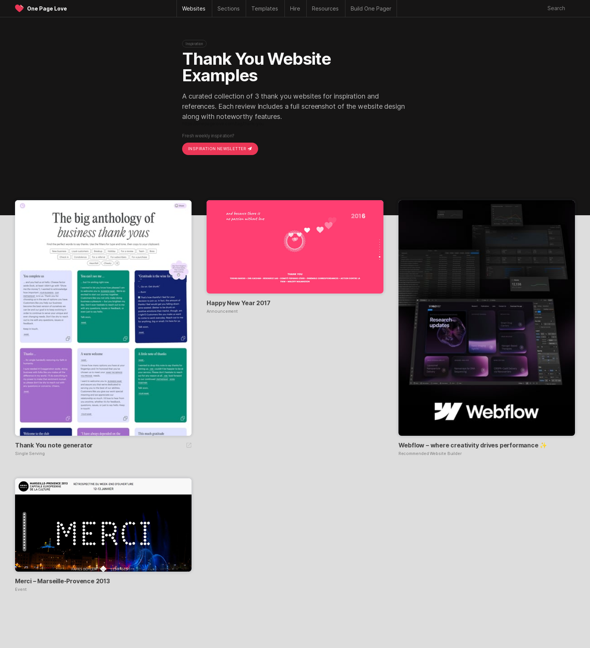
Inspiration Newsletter (220, 148)
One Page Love (47, 8)
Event (21, 589)
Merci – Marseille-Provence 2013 (62, 581)
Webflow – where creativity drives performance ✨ (472, 445)
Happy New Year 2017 (238, 303)
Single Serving (30, 454)
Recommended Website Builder (430, 454)
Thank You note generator (54, 445)
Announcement (222, 311)
